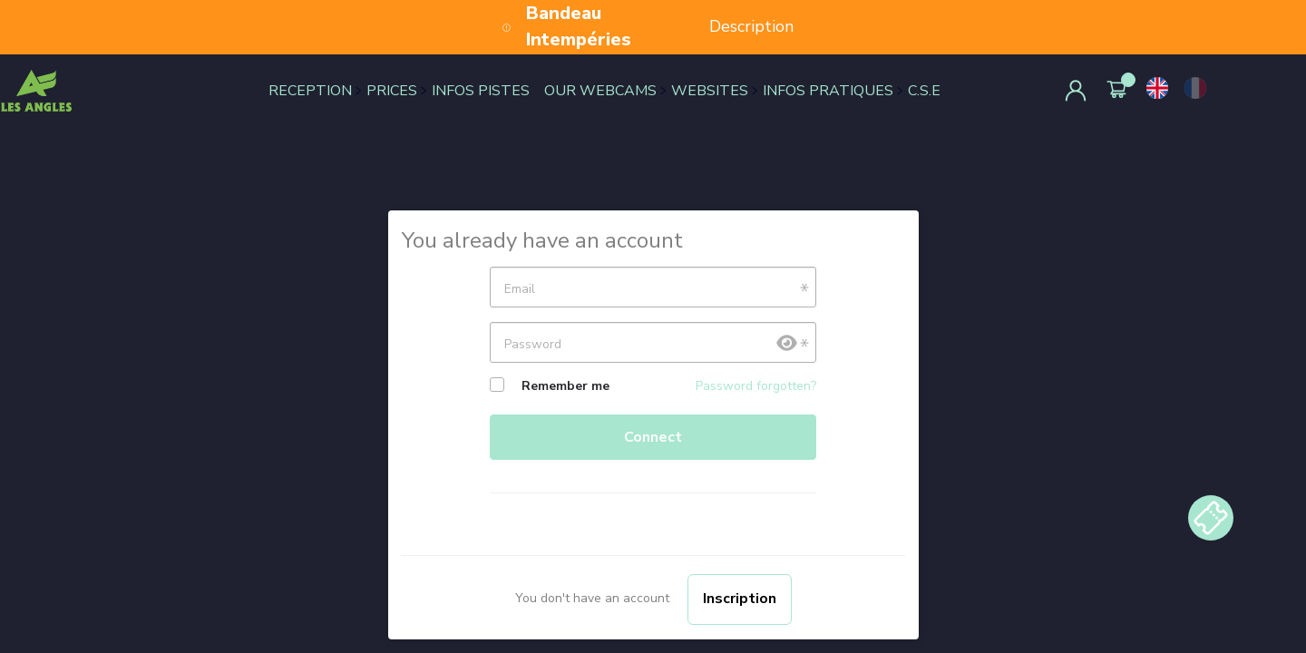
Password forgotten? (756, 386)
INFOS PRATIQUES (828, 91)
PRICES (391, 91)
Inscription (739, 599)
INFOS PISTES (481, 91)
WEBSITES (709, 91)
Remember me (565, 386)
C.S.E (924, 91)
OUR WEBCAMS (600, 91)
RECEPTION (310, 91)
